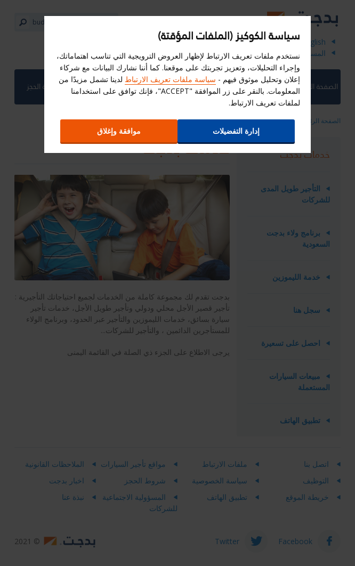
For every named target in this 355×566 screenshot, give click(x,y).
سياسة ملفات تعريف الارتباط (170, 79)
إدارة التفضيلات (236, 131)
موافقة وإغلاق (119, 131)
